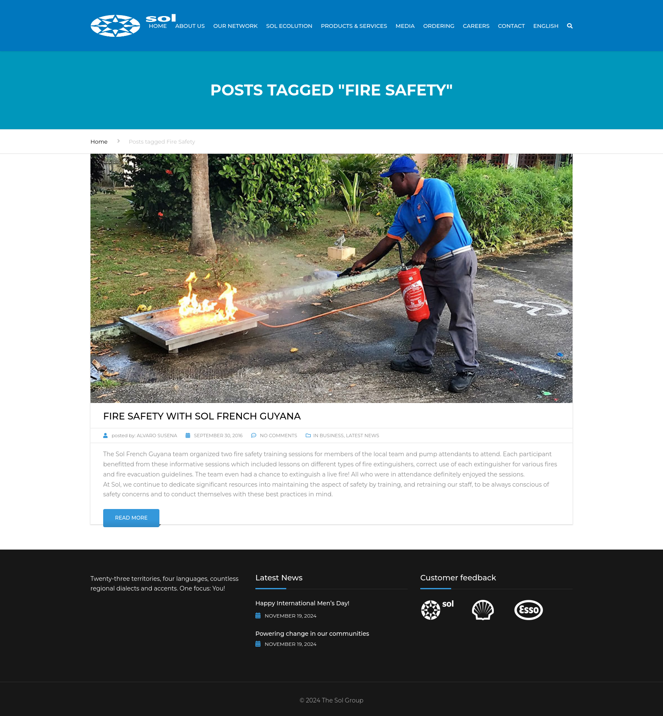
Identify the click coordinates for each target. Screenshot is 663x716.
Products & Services (354, 25)
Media (404, 25)
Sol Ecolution (289, 25)
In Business (328, 435)
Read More (131, 518)
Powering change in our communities (312, 633)
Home (158, 25)
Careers (476, 25)
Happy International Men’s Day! (302, 603)
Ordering (439, 25)
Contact (511, 25)
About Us (190, 25)
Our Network (235, 25)
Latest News (362, 435)
